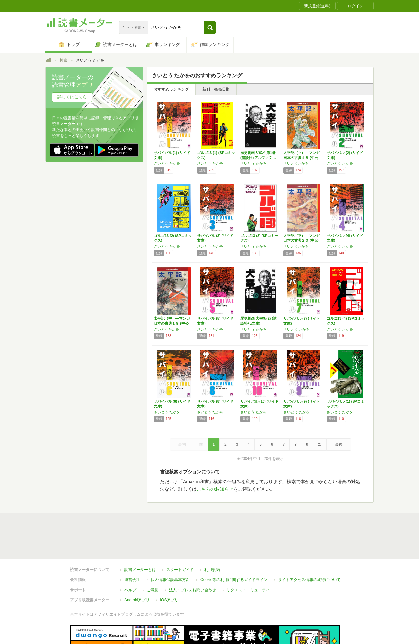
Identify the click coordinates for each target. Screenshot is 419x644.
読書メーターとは (140, 539)
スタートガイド (180, 539)
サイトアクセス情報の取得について (309, 550)
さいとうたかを (296, 163)
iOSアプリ (169, 570)
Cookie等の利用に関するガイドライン (233, 550)
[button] (210, 27)
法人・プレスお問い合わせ (192, 560)
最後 (339, 444)
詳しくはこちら (72, 96)
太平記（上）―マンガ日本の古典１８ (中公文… (301, 157)
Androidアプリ (137, 570)
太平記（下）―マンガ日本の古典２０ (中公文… (301, 240)
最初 (182, 444)
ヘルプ (130, 560)
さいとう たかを (167, 163)
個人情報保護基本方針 (170, 550)
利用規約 (212, 539)
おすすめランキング (171, 89)
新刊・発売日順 (216, 89)
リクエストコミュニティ (248, 560)
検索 (63, 60)
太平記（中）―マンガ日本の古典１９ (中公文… (172, 323)
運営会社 (132, 550)
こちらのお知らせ (215, 489)
